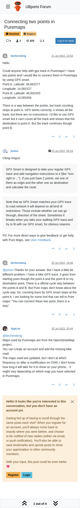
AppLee (15, 328)
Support (29, 34)
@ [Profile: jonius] (8, 270)
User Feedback (41, 240)
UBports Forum (38, 7)
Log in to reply (65, 40)
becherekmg (18, 55)
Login (26, 475)
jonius (14, 151)
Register (13, 475)
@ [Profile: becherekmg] (12, 335)
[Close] (72, 401)
